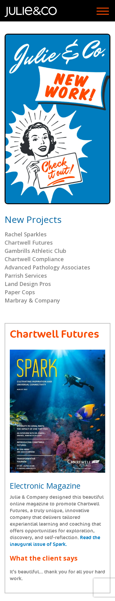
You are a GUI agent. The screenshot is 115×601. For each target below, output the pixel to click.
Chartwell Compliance (34, 259)
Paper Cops (20, 292)
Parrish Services (26, 275)
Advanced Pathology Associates (47, 267)
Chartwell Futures (29, 242)
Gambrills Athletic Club (35, 250)
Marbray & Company (32, 300)
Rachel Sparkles (26, 234)
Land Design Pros (28, 283)
